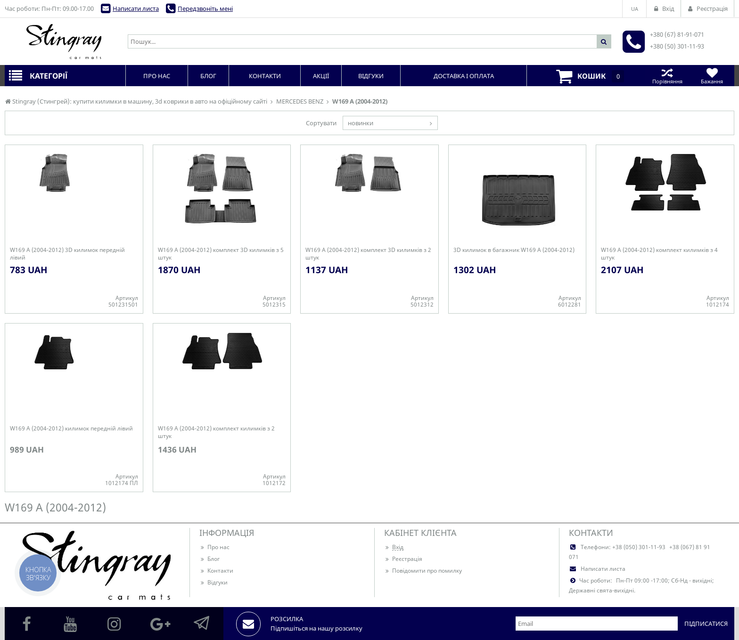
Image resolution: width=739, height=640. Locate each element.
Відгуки (213, 582)
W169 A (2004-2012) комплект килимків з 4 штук (659, 253)
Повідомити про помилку (423, 571)
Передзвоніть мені (205, 8)
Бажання (712, 75)
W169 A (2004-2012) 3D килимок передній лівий (67, 253)
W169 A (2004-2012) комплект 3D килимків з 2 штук (368, 253)
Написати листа (136, 8)
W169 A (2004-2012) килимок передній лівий (71, 428)
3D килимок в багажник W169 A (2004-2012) (514, 250)
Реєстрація (403, 559)
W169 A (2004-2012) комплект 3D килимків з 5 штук (221, 253)
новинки (360, 123)
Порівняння (667, 75)
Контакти (216, 571)
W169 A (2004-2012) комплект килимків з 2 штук (216, 432)
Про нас (214, 547)
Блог (209, 559)
